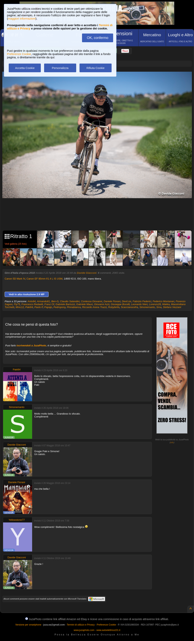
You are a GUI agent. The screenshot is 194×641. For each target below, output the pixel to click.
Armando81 (43, 301)
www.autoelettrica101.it (108, 630)
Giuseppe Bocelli (120, 304)
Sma (159, 307)
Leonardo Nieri (139, 304)
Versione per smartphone (28, 624)
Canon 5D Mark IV (15, 278)
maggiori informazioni (22, 18)
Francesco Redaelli (32, 304)
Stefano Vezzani (172, 307)
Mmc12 (20, 307)
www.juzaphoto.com (84, 630)
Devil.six (126, 301)
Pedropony (60, 307)
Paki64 (29, 307)
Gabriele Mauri (84, 304)
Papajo (48, 307)
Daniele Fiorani (111, 301)
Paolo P (38, 307)
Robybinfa (114, 307)
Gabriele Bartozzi (65, 304)
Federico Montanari (163, 301)
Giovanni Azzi (101, 304)
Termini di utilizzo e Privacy (81, 624)
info (172, 442)
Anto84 (32, 301)
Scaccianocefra (129, 307)
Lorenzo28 (155, 304)
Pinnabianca (74, 307)
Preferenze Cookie (19, 54)
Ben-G (55, 301)
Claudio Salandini (69, 301)
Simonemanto (147, 307)
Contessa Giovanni (91, 301)
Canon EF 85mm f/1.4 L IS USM (44, 278)
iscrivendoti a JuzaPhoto (31, 345)
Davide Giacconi (87, 272)
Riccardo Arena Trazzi (94, 307)
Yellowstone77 (17, 519)
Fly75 (17, 304)
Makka (166, 304)
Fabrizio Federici (142, 301)
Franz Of (49, 304)
